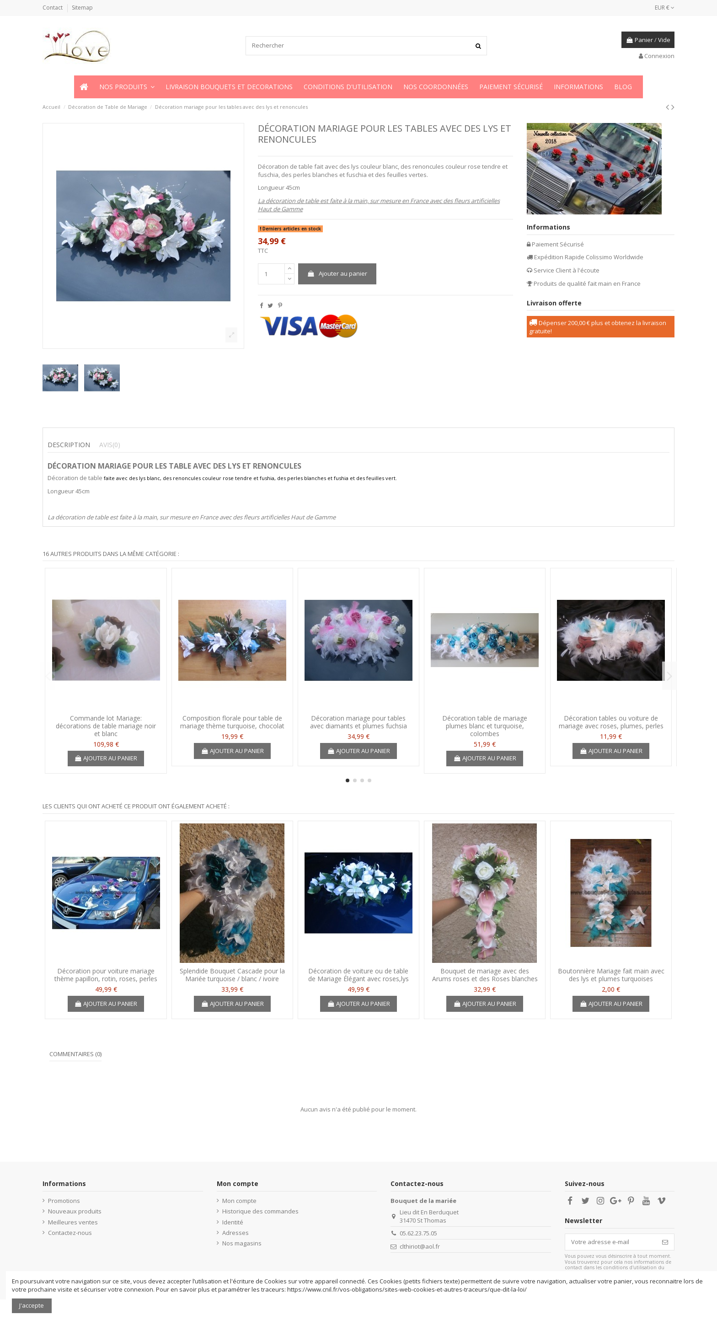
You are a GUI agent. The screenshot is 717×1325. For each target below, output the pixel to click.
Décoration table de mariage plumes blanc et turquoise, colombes (484, 726)
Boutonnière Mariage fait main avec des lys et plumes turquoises (611, 975)
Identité (232, 1222)
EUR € (664, 7)
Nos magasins (242, 1243)
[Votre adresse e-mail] (610, 1242)
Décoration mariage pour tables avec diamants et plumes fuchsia (358, 722)
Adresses (235, 1233)
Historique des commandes (260, 1211)
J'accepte (31, 1305)
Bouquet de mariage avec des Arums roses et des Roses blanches (485, 975)
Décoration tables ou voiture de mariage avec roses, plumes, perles (611, 722)
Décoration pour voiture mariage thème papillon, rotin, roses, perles (105, 975)
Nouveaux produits (75, 1211)
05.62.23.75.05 (418, 1233)
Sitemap (82, 7)
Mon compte (239, 1201)
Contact (53, 7)
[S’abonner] (665, 1242)
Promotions (64, 1201)
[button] (127, 86)
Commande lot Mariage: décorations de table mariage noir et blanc (106, 726)
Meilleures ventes (73, 1222)
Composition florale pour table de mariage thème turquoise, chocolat (232, 722)
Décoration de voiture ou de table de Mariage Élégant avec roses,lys (358, 975)
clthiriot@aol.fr (420, 1246)
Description (69, 445)
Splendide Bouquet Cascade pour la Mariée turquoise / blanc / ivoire (232, 975)
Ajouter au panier (337, 273)
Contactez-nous (70, 1233)
